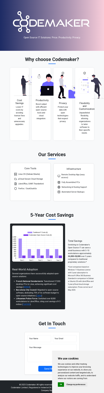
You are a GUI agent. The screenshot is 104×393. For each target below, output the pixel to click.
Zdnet (39, 300)
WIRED (27, 292)
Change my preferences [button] (75, 384)
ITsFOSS (26, 309)
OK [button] (61, 384)
